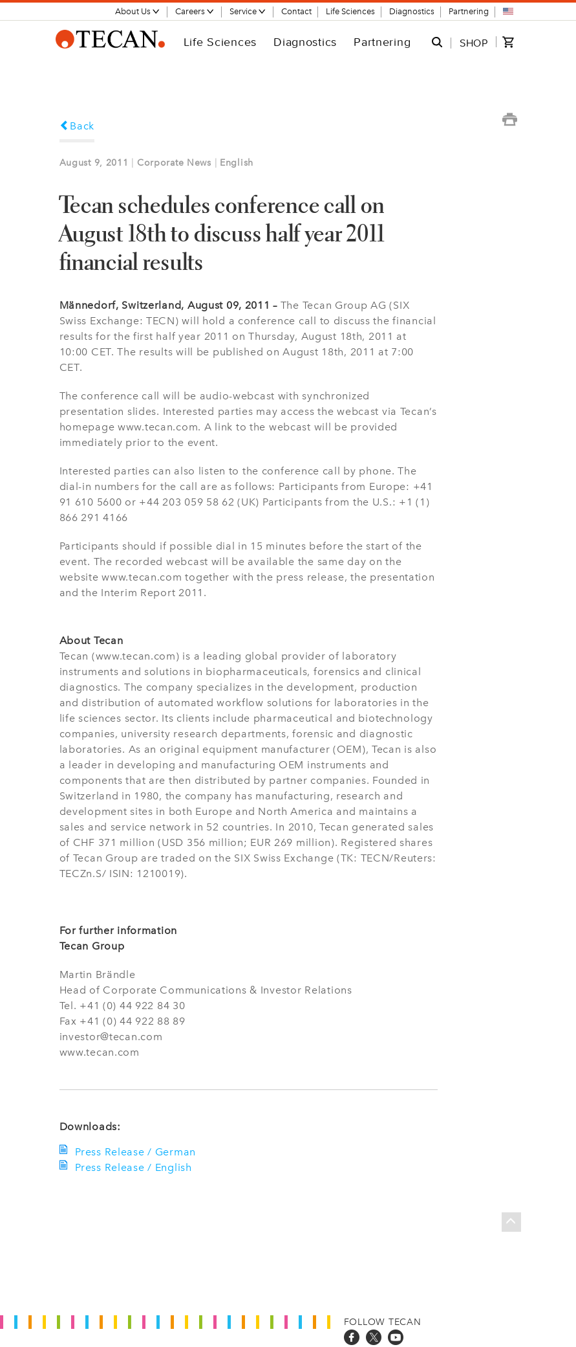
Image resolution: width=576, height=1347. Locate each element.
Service (247, 11)
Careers (195, 11)
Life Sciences (350, 11)
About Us (137, 11)
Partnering (469, 11)
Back (77, 126)
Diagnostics (411, 11)
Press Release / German (134, 1152)
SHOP (474, 42)
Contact (296, 11)
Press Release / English (132, 1167)
